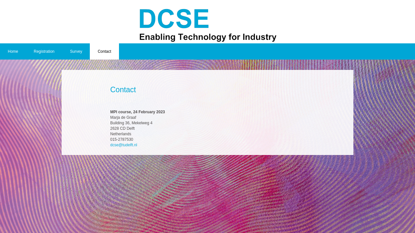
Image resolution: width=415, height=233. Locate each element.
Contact (104, 51)
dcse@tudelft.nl (123, 145)
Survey (76, 51)
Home (13, 51)
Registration (44, 51)
